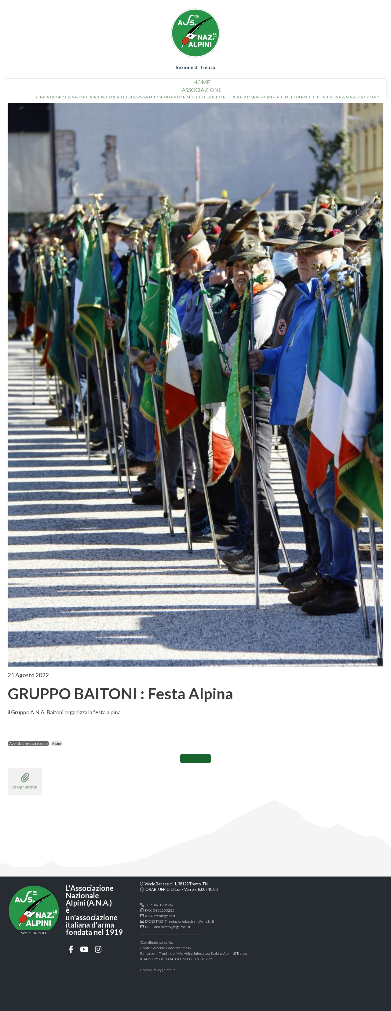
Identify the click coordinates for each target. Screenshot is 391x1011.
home (23, 87)
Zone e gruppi (289, 87)
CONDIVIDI (195, 758)
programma (25, 781)
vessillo (157, 87)
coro (380, 87)
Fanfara (359, 87)
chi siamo (59, 87)
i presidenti (186, 87)
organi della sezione (236, 87)
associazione (210, 79)
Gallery (248, 95)
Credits (169, 970)
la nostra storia (119, 87)
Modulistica (328, 87)
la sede (83, 87)
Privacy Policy (151, 970)
